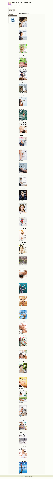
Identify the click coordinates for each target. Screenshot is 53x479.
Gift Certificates (11, 14)
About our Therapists (12, 9)
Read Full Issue (21, 27)
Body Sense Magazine (12, 15)
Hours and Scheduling (12, 10)
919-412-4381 (21, 476)
